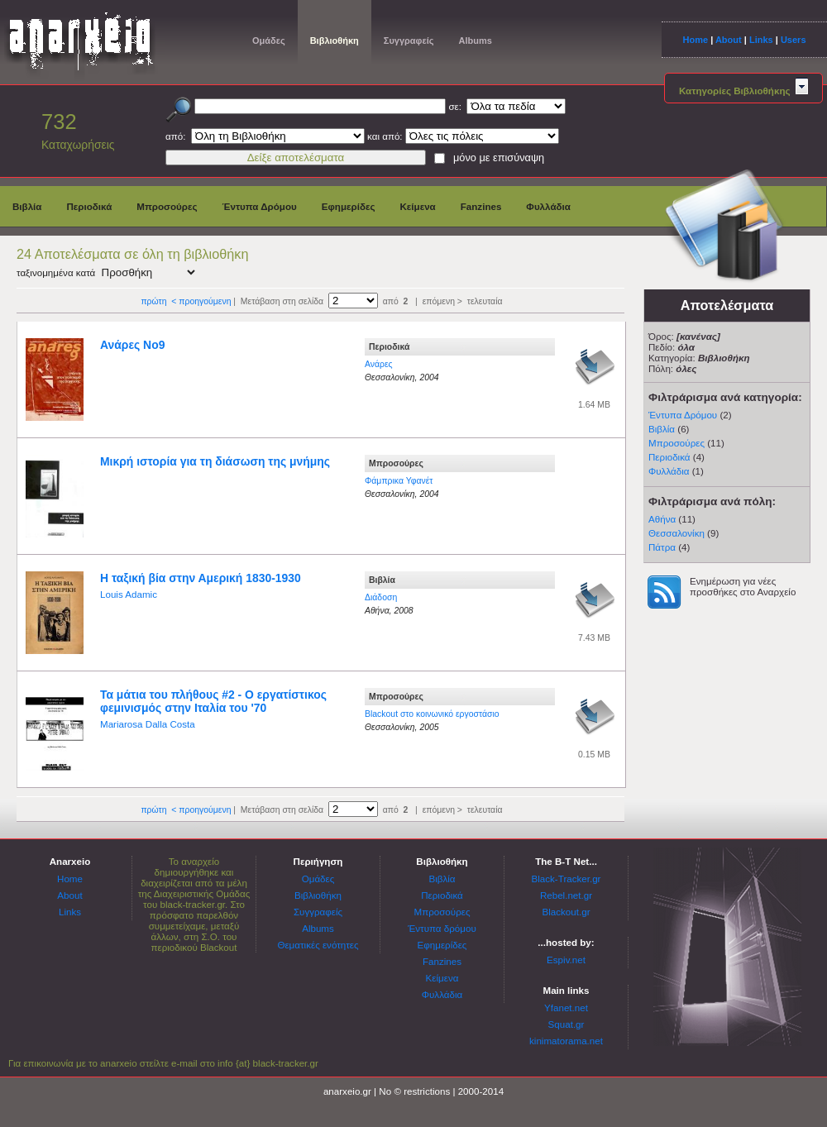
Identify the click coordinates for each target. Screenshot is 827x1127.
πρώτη (153, 301)
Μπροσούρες (166, 206)
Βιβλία (26, 206)
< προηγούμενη (201, 301)
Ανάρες (379, 364)
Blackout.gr (566, 911)
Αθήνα (662, 518)
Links (761, 40)
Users (793, 40)
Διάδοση (381, 597)
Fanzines (481, 206)
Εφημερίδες (348, 206)
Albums (474, 40)
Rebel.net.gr (566, 895)
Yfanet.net (566, 1007)
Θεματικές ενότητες (317, 944)
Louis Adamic (128, 594)
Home (695, 40)
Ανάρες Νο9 (132, 344)
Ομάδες (268, 40)
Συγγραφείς (409, 40)
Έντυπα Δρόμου (259, 206)
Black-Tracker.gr (566, 878)
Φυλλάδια (548, 206)
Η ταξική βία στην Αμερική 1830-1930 (200, 578)
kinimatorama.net (566, 1040)
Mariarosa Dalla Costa (147, 724)
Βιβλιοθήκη (334, 40)
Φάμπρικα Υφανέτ (399, 480)
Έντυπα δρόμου (442, 928)
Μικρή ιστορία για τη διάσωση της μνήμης (215, 461)
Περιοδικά (89, 206)
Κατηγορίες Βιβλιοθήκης (743, 90)
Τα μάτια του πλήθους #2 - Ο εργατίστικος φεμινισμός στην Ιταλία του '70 (213, 701)
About (728, 40)
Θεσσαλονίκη (676, 533)
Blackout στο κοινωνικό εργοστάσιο (432, 714)
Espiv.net (566, 959)
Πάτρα (662, 547)
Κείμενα (417, 206)
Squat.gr (566, 1024)
